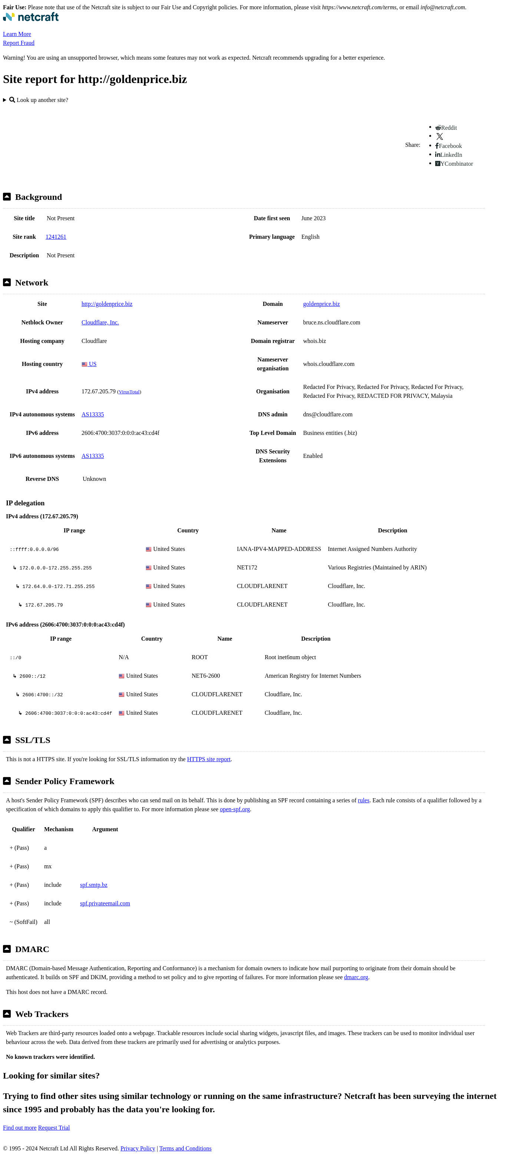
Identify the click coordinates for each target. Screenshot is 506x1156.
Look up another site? (38, 100)
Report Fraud (18, 43)
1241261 (56, 237)
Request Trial (54, 1127)
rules (364, 800)
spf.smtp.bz (94, 885)
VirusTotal (129, 391)
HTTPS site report (209, 759)
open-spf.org (235, 809)
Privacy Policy (137, 1148)
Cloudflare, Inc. (100, 322)
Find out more (20, 1127)
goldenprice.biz (321, 304)
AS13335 (93, 414)
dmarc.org (356, 977)
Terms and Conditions (185, 1148)
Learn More (17, 34)
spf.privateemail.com (105, 903)
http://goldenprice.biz (107, 304)
